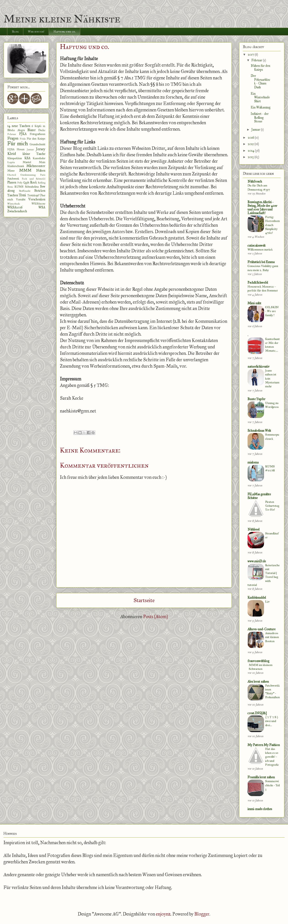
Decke (41, 130)
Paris (42, 174)
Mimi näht (254, 303)
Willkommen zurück (260, 249)
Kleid (11, 153)
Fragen (12, 138)
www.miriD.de (257, 561)
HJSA (10, 149)
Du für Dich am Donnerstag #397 (259, 187)
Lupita (11, 162)
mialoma (253, 462)
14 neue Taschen (18, 126)
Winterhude (13, 203)
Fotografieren (37, 134)
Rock (33, 182)
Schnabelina (32, 186)
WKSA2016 (14, 207)
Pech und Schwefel (33, 178)
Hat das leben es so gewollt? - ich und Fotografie (272, 757)
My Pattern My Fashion (264, 745)
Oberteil (11, 174)
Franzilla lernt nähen (261, 777)
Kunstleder (39, 158)
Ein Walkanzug (260, 107)
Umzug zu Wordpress (272, 405)
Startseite (144, 600)
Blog (15, 31)
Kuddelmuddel (257, 598)
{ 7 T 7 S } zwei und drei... (271, 721)
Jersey (40, 149)
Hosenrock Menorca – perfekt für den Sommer (263, 288)
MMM (25, 170)
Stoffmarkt (24, 190)
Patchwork (13, 178)
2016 (251, 138)
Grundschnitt (37, 144)
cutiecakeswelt (257, 246)
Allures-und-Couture (261, 629)
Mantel (27, 162)
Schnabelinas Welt (259, 431)
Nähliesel (253, 529)
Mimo (11, 170)
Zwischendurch (17, 211)
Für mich (17, 143)
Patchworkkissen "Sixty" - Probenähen (272, 691)
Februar (11, 134)
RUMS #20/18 (270, 468)
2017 (251, 55)
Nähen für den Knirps (260, 68)
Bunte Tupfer (256, 399)
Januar (30, 149)
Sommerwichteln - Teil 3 (272, 785)
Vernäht (20, 199)
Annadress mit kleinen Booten (272, 637)
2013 (251, 157)
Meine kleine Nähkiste (62, 18)
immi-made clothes (260, 809)
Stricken (39, 191)
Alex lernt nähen (258, 682)
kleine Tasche (34, 154)
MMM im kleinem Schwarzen (260, 667)
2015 (251, 144)
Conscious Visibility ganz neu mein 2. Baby (263, 268)
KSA (27, 158)
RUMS (18, 186)
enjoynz (163, 914)
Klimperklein (14, 158)
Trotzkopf (33, 195)
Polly (19, 182)
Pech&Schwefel (258, 283)
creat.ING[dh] (257, 713)
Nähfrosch (255, 181)
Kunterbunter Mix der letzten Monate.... (272, 345)
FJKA (23, 134)
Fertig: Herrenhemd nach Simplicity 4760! (272, 225)
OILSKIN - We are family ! (272, 311)
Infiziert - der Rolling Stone (260, 118)
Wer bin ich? (36, 31)
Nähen (40, 170)
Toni (22, 195)
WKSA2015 (38, 203)
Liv (267, 601)
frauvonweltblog (258, 661)
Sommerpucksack (272, 436)
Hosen (20, 149)
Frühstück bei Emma (261, 262)
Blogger (201, 914)
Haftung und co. (64, 31)
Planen (11, 182)
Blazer (31, 130)
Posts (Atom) (155, 616)
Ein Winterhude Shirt (260, 97)
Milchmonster (36, 166)
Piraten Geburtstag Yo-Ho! (272, 506)
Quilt (26, 182)
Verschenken (36, 199)
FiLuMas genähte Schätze (259, 496)
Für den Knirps (36, 138)
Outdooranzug (28, 174)
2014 (251, 151)
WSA (41, 207)
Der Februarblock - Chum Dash (260, 81)
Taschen (12, 195)
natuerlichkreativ (258, 367)
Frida (23, 138)
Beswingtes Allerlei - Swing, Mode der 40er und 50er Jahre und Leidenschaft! (262, 207)
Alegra (21, 130)
